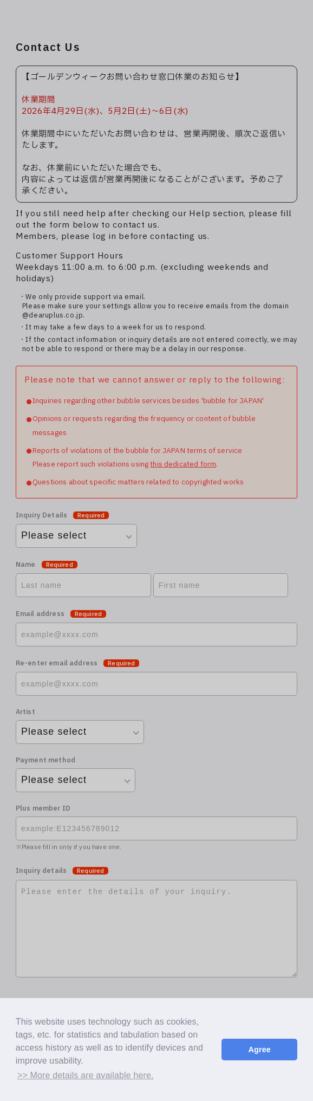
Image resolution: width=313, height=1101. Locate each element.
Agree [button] (259, 1049)
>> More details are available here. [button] (85, 1075)
